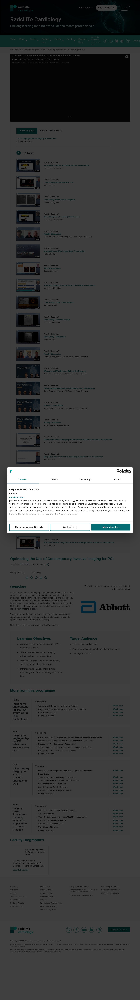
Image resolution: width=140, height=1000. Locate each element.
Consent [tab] (23, 479)
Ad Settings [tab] (86, 479)
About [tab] (117, 479)
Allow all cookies (110, 527)
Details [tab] (54, 479)
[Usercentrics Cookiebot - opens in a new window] (118, 471)
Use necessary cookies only (29, 527)
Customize (70, 527)
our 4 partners (16, 497)
